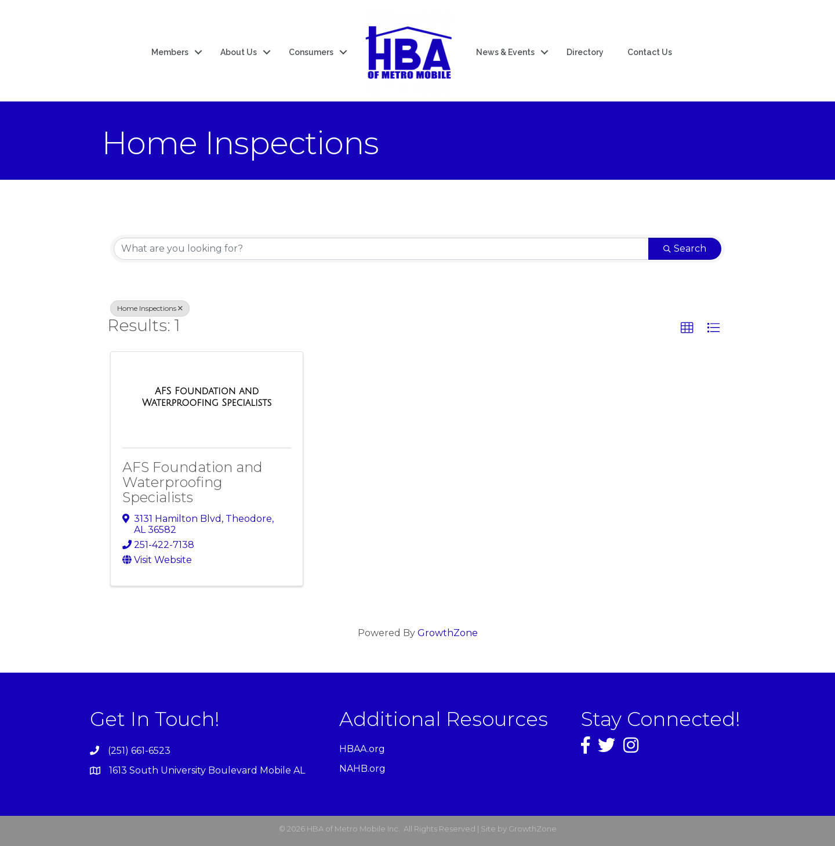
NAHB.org (362, 768)
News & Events (505, 52)
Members (169, 52)
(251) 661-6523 (139, 750)
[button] (687, 328)
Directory (585, 52)
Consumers (311, 52)
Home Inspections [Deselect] (150, 308)
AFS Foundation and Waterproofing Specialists (192, 482)
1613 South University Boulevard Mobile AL (207, 770)
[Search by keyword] (381, 249)
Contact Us (649, 52)
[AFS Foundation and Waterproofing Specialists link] (206, 397)
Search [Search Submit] (684, 248)
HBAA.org (362, 748)
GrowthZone (448, 632)
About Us (238, 52)
